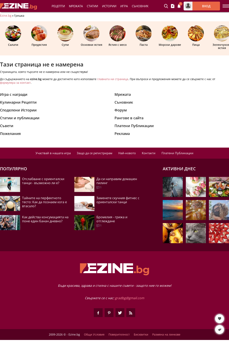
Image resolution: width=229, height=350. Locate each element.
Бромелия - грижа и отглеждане (111, 219)
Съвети (6, 125)
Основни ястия (91, 36)
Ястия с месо (117, 36)
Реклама (122, 133)
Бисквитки (141, 334)
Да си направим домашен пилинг (116, 181)
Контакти (148, 153)
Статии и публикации (19, 117)
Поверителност (119, 334)
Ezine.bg (5, 15)
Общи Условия (94, 334)
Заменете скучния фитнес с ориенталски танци (117, 200)
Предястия (39, 36)
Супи (65, 36)
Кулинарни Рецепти (18, 102)
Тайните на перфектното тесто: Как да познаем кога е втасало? (44, 202)
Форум (121, 110)
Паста (144, 36)
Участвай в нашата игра (53, 153)
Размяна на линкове (166, 334)
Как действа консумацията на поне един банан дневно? (45, 219)
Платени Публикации (134, 125)
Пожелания (10, 133)
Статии (92, 6)
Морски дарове (170, 36)
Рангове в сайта (129, 117)
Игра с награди (13, 94)
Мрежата (123, 94)
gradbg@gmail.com (129, 298)
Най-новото (127, 153)
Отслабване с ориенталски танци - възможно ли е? (43, 181)
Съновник (140, 6)
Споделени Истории (18, 110)
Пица (196, 36)
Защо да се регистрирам (94, 153)
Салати (13, 36)
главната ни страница (112, 79)
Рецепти (58, 6)
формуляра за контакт (15, 83)
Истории (109, 6)
